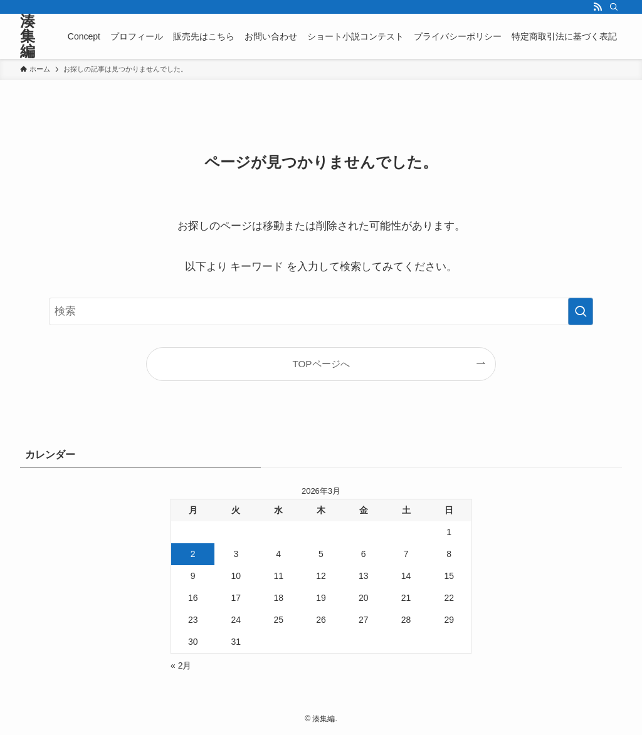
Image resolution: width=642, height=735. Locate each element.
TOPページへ (320, 363)
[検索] (614, 7)
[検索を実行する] (580, 311)
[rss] (597, 7)
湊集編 (27, 36)
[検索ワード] (321, 311)
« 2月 (181, 665)
